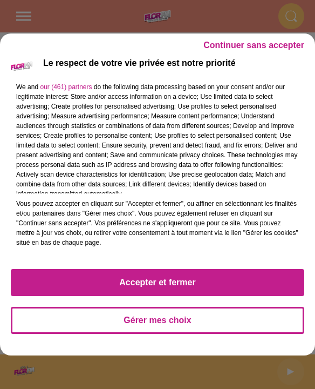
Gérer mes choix (157, 320)
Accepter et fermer (157, 282)
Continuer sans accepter (253, 45)
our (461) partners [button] (66, 87)
